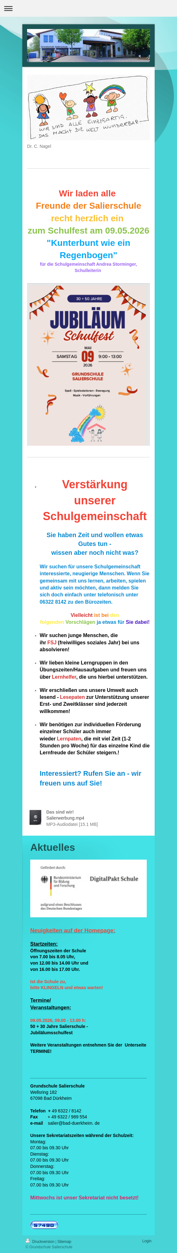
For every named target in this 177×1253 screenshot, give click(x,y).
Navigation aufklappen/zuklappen (88, 8)
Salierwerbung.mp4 (65, 818)
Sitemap (64, 1241)
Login (146, 1241)
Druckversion (40, 1241)
